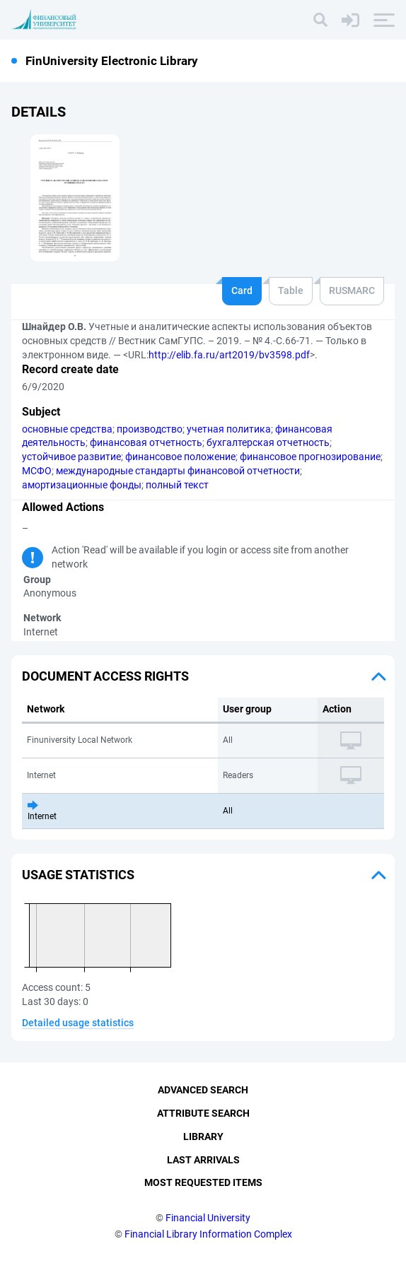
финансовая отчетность (146, 442)
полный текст (177, 484)
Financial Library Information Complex (208, 1234)
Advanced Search (203, 1089)
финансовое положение (180, 456)
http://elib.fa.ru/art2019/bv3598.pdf (229, 354)
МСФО (37, 470)
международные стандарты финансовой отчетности (178, 470)
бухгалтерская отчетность (268, 442)
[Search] (320, 20)
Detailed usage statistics (78, 1022)
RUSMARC (352, 290)
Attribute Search (203, 1113)
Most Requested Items (203, 1182)
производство (149, 429)
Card (242, 290)
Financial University (208, 1217)
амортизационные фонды (81, 484)
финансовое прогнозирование (310, 456)
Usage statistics (78, 874)
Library (203, 1136)
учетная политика (229, 429)
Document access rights (105, 676)
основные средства (67, 429)
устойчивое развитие (71, 456)
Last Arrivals (203, 1159)
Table (290, 290)
